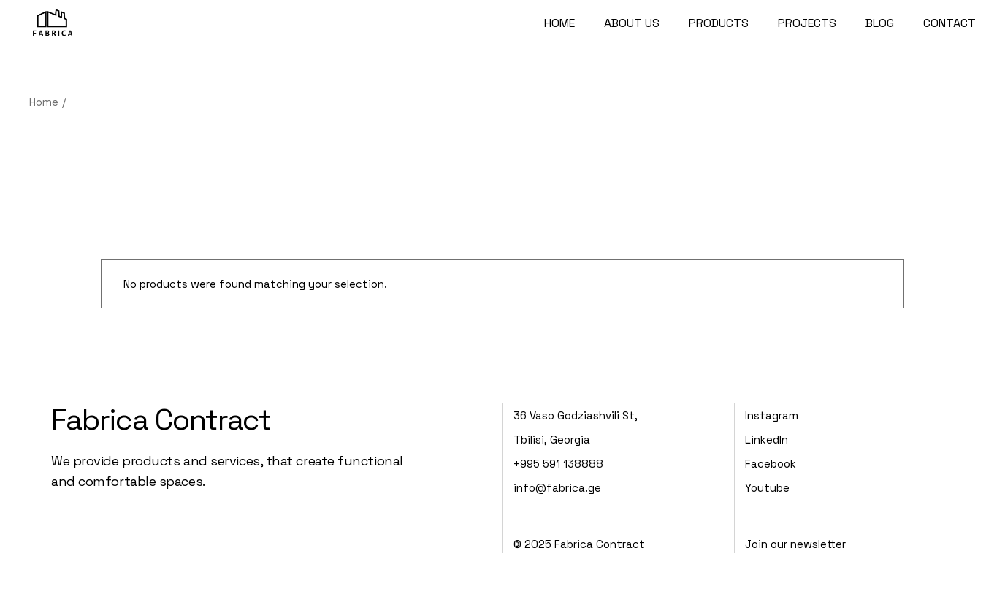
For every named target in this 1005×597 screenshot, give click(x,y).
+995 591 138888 (558, 464)
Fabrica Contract (161, 419)
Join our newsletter (795, 544)
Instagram (771, 415)
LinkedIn (766, 439)
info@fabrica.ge (557, 488)
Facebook (770, 464)
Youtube (767, 488)
